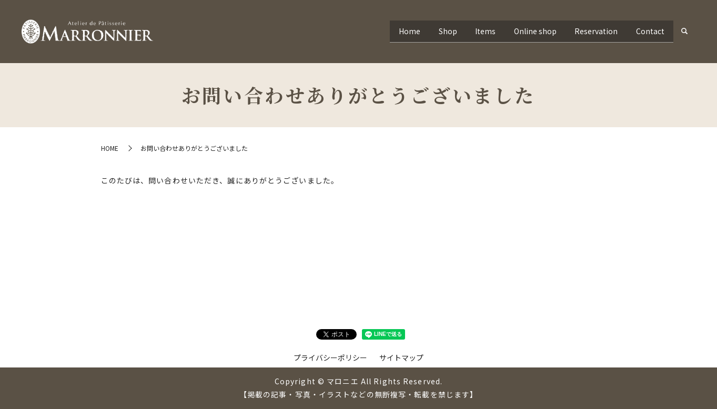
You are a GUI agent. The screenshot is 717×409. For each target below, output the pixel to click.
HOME (109, 148)
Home (388, 31)
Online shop (525, 31)
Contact (648, 31)
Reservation (590, 31)
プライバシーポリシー (330, 357)
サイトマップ (401, 357)
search (684, 31)
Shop (430, 31)
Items (471, 31)
